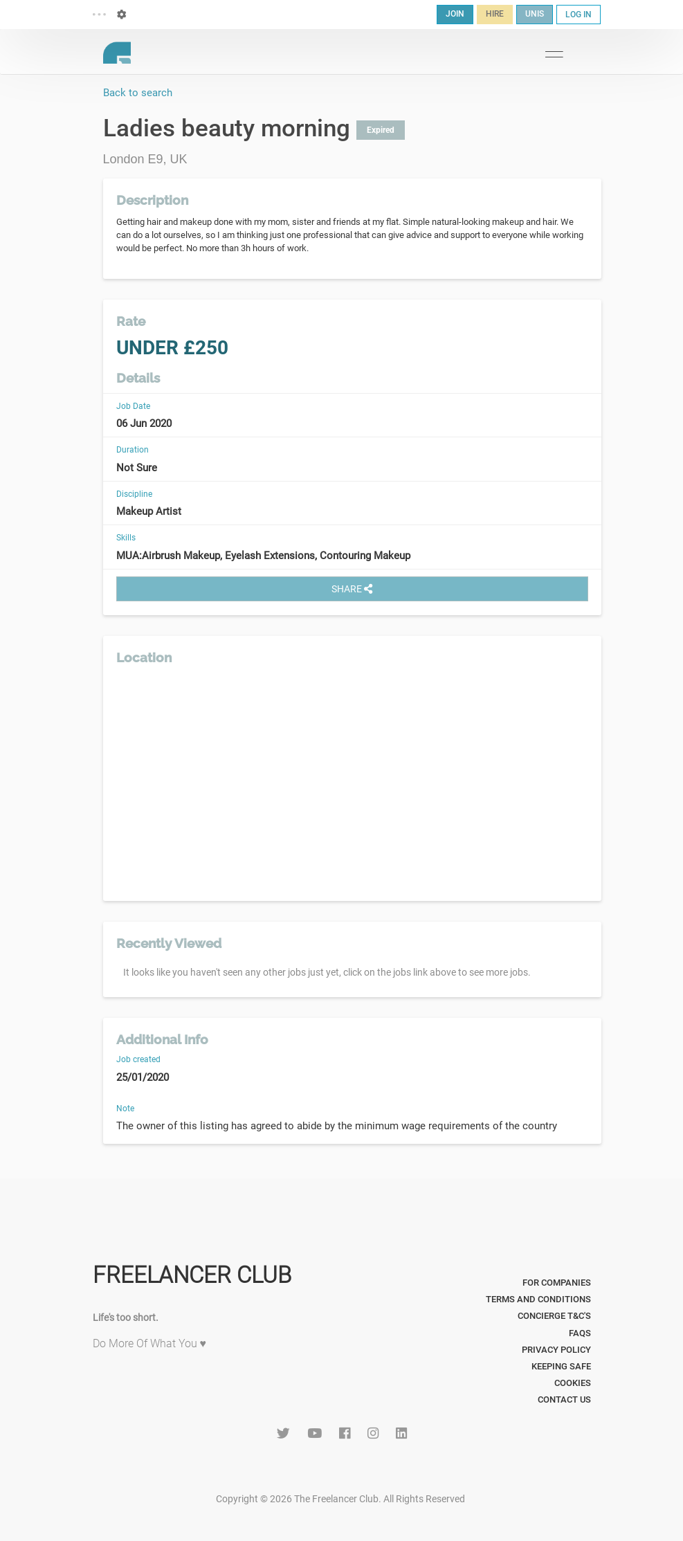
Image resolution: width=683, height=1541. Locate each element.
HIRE (495, 14)
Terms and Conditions (538, 1299)
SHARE (351, 588)
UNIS (534, 14)
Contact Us (564, 1399)
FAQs (580, 1333)
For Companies (556, 1282)
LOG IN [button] (578, 14)
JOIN (455, 14)
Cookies (572, 1383)
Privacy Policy (556, 1349)
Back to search (137, 92)
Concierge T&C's (554, 1316)
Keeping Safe (561, 1366)
